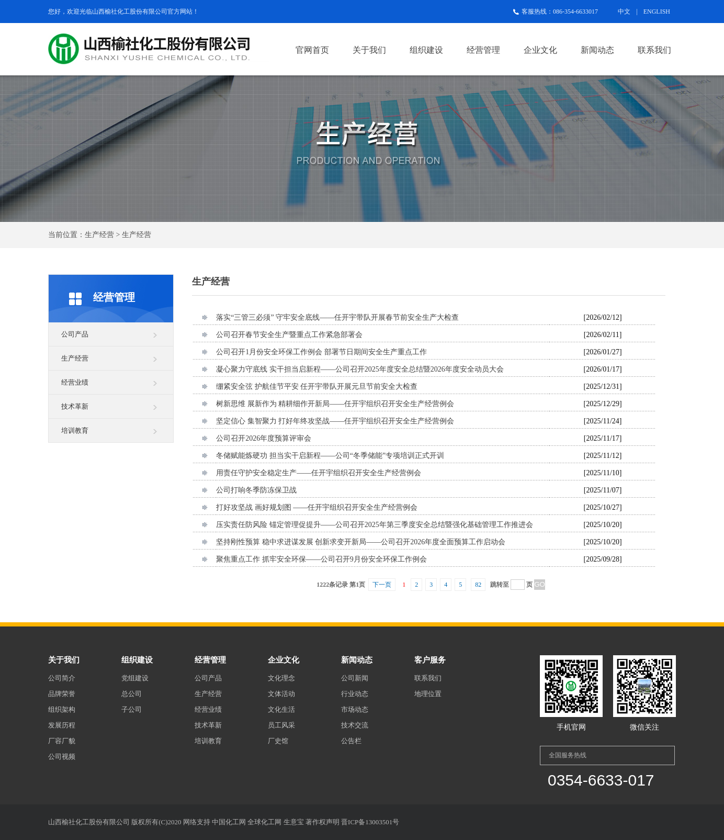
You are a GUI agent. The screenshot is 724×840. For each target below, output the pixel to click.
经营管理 (483, 50)
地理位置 (428, 694)
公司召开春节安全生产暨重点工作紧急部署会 (289, 335)
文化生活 (281, 709)
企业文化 (540, 50)
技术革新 (74, 406)
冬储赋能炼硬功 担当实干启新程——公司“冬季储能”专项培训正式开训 (330, 456)
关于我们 (369, 50)
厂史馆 (278, 741)
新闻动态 (597, 50)
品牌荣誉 (61, 694)
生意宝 (294, 822)
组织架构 (61, 709)
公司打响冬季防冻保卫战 (256, 490)
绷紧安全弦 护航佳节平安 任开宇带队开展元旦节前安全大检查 (316, 386)
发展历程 (61, 725)
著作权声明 (323, 822)
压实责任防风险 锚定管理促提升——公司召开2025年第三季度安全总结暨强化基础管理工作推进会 (374, 525)
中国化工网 (229, 822)
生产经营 (74, 358)
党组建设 (135, 678)
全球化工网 (264, 822)
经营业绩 (74, 382)
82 (478, 584)
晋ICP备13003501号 (370, 822)
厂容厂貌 (61, 741)
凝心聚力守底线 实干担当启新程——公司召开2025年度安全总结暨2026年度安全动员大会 (360, 369)
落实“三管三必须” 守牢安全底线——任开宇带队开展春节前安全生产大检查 (337, 317)
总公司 (131, 694)
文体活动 (281, 694)
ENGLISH (656, 11)
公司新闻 (354, 678)
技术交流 (354, 725)
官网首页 (312, 50)
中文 (624, 11)
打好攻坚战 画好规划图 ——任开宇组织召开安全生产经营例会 (316, 507)
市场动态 (354, 709)
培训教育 (74, 430)
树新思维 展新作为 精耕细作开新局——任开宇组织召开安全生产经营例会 (335, 404)
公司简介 (61, 678)
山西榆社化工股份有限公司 (129, 11)
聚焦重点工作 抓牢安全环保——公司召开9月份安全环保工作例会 (321, 559)
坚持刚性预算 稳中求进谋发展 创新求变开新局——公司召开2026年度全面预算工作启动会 (360, 542)
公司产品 (74, 334)
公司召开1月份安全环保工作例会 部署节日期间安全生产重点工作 (321, 352)
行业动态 (354, 694)
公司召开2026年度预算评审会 (263, 438)
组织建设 (426, 50)
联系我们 (654, 50)
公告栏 (351, 741)
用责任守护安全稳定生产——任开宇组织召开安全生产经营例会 (318, 473)
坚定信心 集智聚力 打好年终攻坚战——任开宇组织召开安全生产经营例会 (335, 421)
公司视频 (61, 756)
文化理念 (281, 678)
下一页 (381, 584)
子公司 (131, 709)
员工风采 (281, 725)
